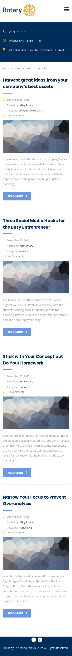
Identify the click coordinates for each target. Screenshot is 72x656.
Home (6, 68)
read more (17, 196)
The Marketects (24, 648)
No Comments (13, 115)
